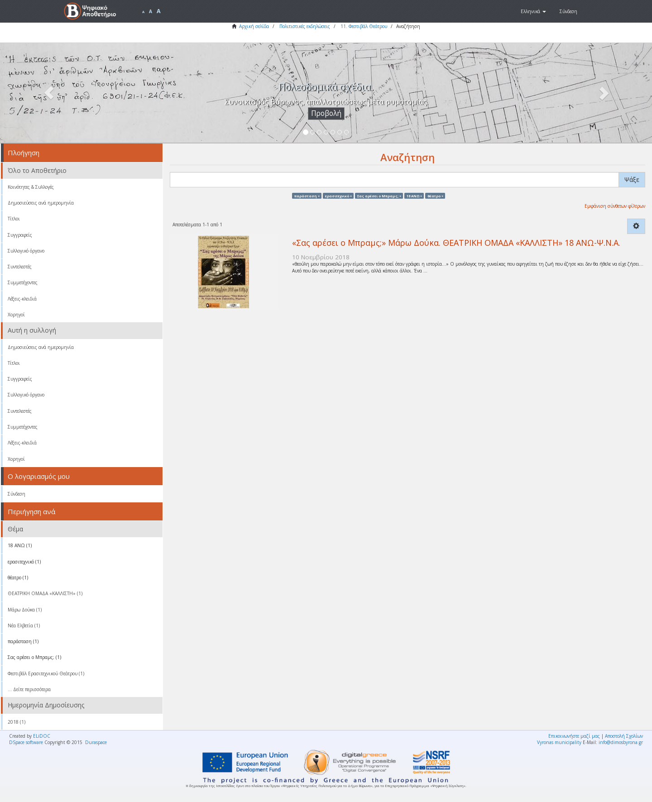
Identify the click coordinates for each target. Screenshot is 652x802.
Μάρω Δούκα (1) (25, 609)
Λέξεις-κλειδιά (22, 299)
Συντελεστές (20, 266)
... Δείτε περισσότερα (29, 689)
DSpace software (26, 742)
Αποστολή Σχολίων (624, 736)
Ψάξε (631, 179)
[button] (533, 11)
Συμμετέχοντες (23, 282)
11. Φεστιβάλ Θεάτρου (363, 26)
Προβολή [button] (326, 113)
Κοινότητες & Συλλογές (31, 187)
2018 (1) (16, 722)
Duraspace (96, 742)
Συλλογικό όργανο (26, 251)
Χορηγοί (16, 314)
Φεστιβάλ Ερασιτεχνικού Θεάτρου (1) (46, 673)
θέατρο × (435, 195)
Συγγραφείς (20, 235)
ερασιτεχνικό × (338, 195)
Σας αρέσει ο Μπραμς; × (379, 195)
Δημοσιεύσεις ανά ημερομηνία (41, 203)
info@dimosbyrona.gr (621, 742)
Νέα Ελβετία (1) (24, 625)
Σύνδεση (16, 494)
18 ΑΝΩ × (414, 195)
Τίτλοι (14, 218)
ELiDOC (41, 736)
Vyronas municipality (559, 742)
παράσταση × (307, 195)
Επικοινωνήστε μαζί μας (574, 736)
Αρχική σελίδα (254, 26)
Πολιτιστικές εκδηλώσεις (304, 26)
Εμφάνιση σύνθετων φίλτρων (615, 206)
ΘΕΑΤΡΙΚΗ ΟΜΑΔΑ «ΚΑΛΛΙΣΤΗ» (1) (45, 593)
